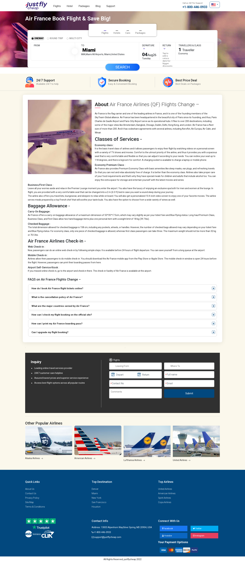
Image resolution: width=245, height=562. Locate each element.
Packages (84, 6)
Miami (95, 493)
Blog (98, 6)
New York (96, 497)
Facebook (167, 528)
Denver (95, 488)
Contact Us (30, 493)
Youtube (167, 535)
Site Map (29, 502)
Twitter (197, 528)
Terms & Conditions (35, 506)
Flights (57, 6)
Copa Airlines (164, 502)
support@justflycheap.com (106, 537)
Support (110, 6)
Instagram (198, 535)
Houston (96, 506)
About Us (29, 488)
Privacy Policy (32, 497)
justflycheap (36, 6)
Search (122, 67)
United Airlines (165, 488)
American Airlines (167, 493)
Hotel (70, 6)
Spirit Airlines (164, 497)
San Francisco (99, 502)
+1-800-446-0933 (194, 5)
